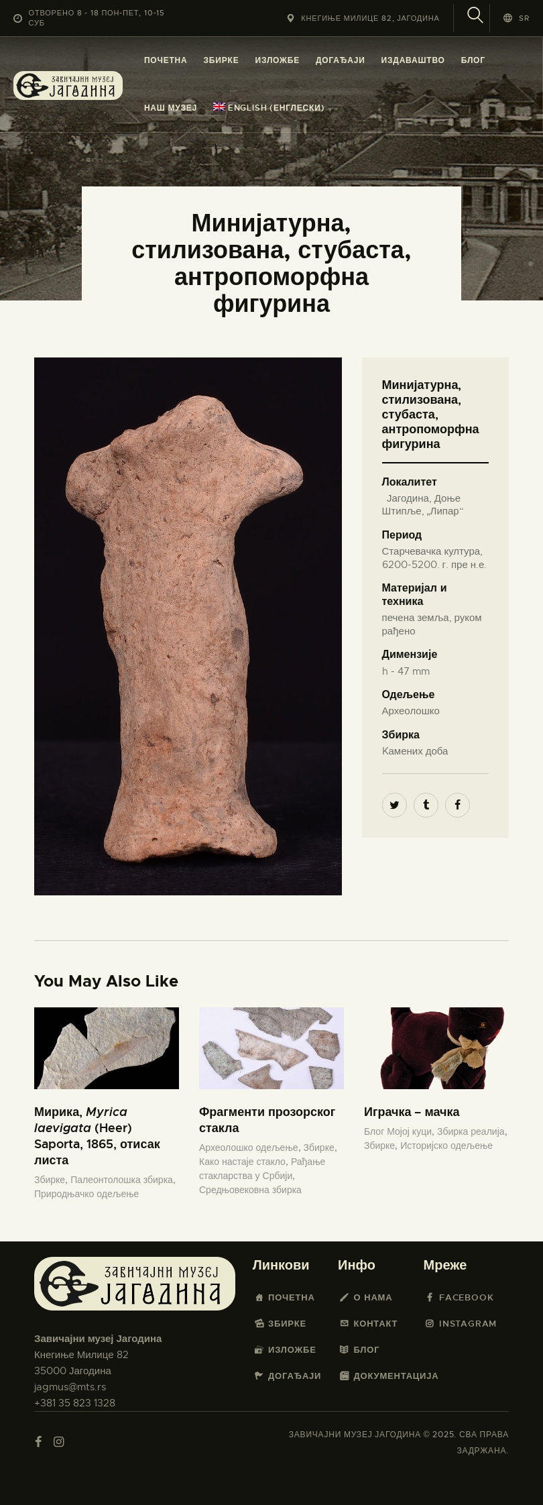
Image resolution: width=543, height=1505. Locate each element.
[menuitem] (269, 108)
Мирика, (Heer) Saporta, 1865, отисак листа (97, 1136)
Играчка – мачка (412, 1111)
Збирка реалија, (472, 1131)
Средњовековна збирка (250, 1190)
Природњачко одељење (86, 1194)
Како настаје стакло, (245, 1162)
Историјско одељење (446, 1145)
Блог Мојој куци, (400, 1131)
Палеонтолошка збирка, (123, 1180)
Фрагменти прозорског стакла (267, 1119)
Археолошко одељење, (251, 1147)
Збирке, (52, 1180)
